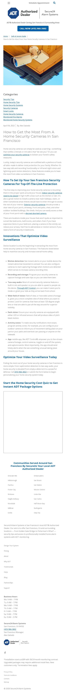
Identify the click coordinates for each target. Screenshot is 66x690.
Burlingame (38, 508)
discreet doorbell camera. (36, 213)
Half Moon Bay (39, 503)
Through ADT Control (26, 288)
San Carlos (38, 499)
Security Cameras (10, 108)
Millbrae (11, 508)
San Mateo (38, 485)
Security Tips (8, 99)
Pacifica (10, 485)
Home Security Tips (11, 102)
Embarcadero (39, 476)
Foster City (12, 490)
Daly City (37, 513)
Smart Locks (8, 111)
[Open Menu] (9, 3)
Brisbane (11, 494)
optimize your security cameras (16, 154)
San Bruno (37, 480)
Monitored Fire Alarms (12, 117)
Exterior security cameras (34, 204)
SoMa (10, 513)
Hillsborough (12, 480)
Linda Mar (37, 494)
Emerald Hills (12, 476)
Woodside (11, 503)
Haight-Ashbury (13, 499)
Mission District (39, 490)
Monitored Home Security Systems (17, 120)
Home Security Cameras (13, 114)
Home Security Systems (13, 105)
